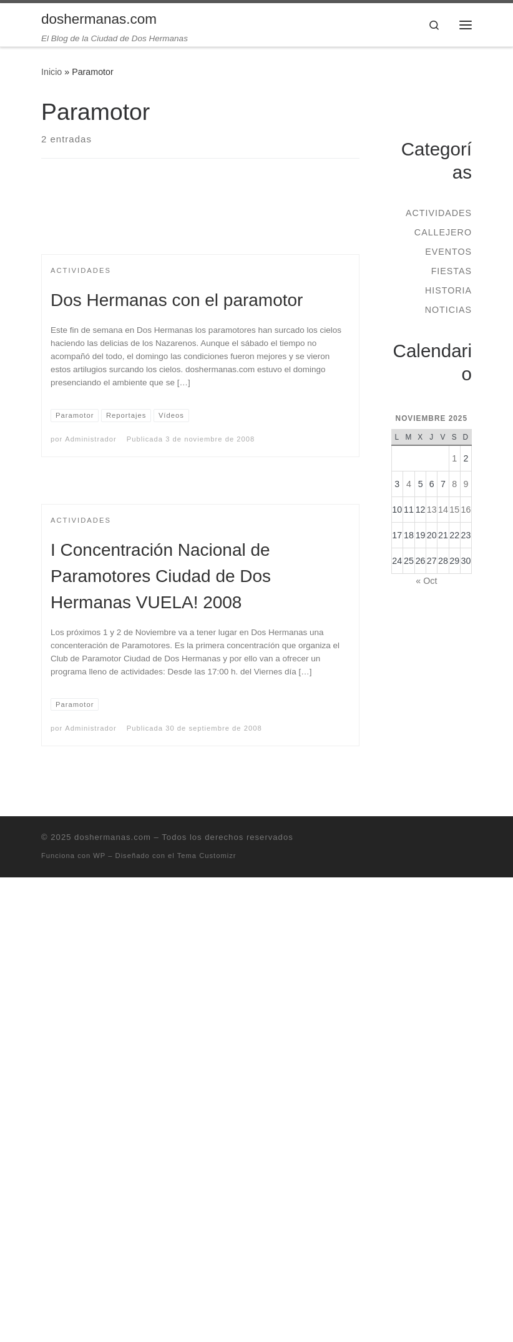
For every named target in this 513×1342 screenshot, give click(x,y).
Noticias (448, 310)
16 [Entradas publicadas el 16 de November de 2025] (466, 510)
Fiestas (451, 271)
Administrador (90, 439)
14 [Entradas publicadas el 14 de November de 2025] (443, 510)
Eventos (448, 252)
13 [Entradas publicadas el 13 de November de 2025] (432, 510)
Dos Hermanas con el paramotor (177, 300)
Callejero (443, 232)
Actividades (439, 213)
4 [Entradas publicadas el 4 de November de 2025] (408, 484)
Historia (448, 290)
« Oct (426, 581)
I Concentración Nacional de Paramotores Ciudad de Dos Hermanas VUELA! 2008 (161, 576)
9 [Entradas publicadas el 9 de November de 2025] (465, 484)
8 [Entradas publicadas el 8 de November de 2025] (454, 484)
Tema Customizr (207, 855)
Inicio (51, 72)
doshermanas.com (112, 837)
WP (99, 855)
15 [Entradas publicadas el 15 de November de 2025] (454, 510)
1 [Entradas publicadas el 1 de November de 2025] (454, 458)
